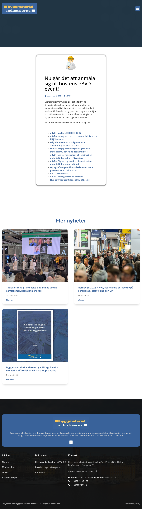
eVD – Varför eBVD (59, 173)
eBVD (68, 96)
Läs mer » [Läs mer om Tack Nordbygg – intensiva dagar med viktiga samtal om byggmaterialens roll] (10, 300)
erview (79, 157)
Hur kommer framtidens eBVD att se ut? (70, 179)
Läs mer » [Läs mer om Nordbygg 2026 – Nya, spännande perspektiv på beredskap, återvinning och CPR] (82, 300)
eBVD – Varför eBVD (60, 133)
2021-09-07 (75, 133)
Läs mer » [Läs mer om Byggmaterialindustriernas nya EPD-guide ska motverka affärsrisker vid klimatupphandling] (10, 380)
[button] (137, 8)
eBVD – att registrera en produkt (66, 176)
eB (51, 161)
